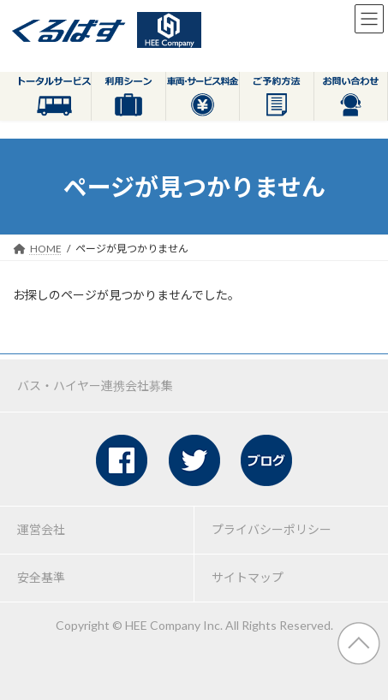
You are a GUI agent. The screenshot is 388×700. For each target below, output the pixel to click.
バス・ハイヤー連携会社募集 (95, 385)
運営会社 (41, 529)
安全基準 (41, 577)
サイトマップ (248, 577)
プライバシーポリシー (271, 529)
